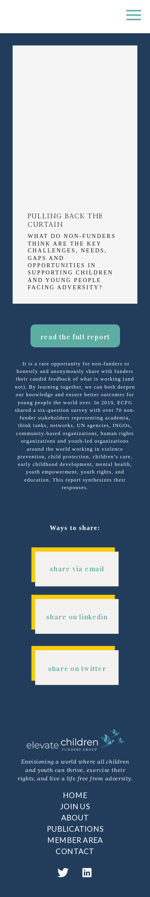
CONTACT (75, 851)
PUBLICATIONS (75, 828)
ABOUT (75, 817)
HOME (75, 794)
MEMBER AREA (75, 840)
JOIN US (75, 806)
